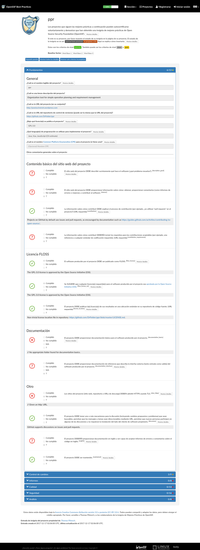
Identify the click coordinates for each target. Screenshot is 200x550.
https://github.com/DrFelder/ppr (40, 116)
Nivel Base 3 (88, 53)
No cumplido (46, 174)
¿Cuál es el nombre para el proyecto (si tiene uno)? (64, 142)
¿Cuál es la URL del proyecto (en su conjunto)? (46, 104)
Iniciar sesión (182, 6)
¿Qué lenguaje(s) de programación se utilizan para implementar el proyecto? (59, 131)
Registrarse (163, 6)
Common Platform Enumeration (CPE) (59, 142)
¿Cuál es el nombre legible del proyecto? (44, 83)
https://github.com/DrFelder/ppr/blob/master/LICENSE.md (97, 317)
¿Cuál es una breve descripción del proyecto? (46, 93)
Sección (130, 6)
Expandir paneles (32, 59)
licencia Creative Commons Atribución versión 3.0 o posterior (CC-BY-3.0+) (87, 512)
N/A (46, 344)
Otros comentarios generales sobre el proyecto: (47, 152)
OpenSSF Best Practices (18, 6)
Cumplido (46, 170)
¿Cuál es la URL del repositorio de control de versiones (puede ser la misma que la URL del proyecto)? (70, 112)
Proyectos (146, 6)
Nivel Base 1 (66, 53)
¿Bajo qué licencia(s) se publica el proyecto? (45, 121)
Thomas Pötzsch (68, 520)
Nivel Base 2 (77, 53)
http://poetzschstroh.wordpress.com (42, 107)
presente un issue (82, 548)
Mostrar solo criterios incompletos (73, 59)
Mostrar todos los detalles (49, 59)
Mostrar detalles (92, 34)
